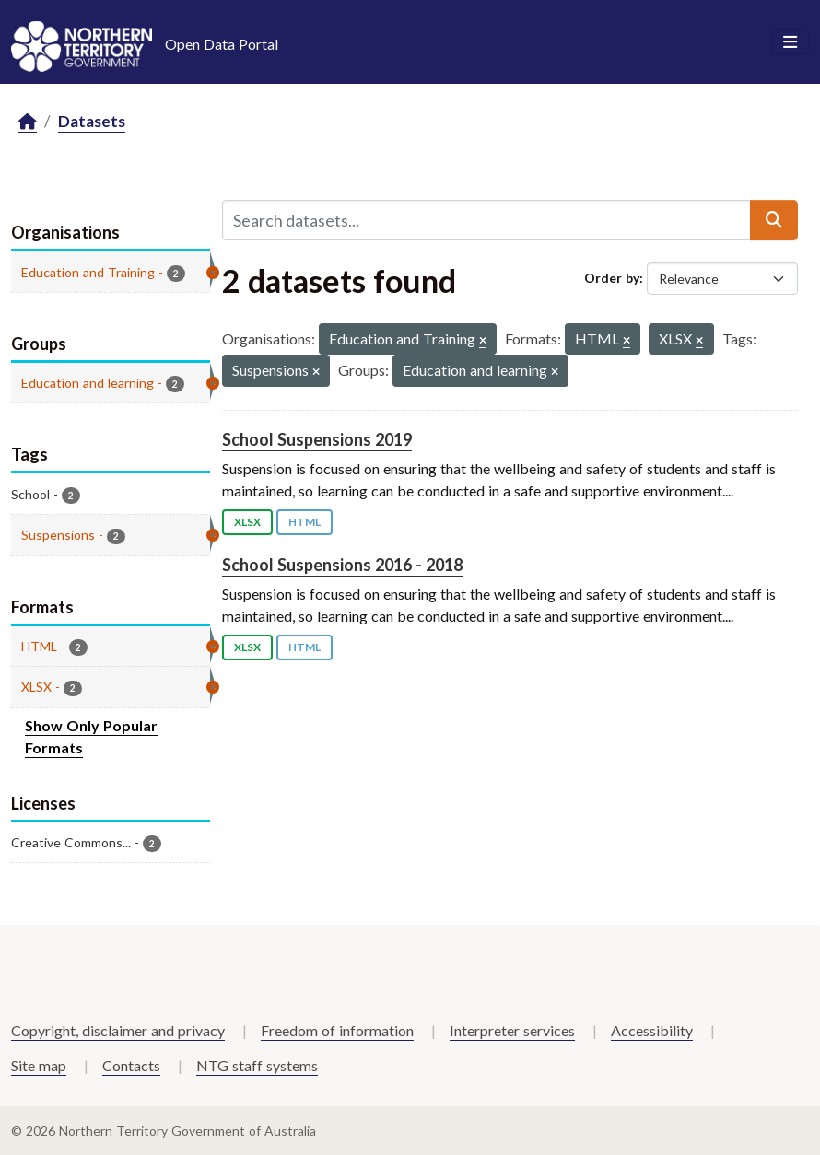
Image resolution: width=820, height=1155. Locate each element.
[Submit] (774, 220)
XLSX (247, 522)
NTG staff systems (257, 1065)
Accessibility (652, 1030)
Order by (611, 278)
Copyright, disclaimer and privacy (118, 1030)
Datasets (91, 121)
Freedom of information (337, 1030)
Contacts (131, 1065)
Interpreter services (512, 1030)
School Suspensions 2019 (317, 439)
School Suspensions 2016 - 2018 (342, 564)
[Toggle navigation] (790, 42)
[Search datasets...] (487, 220)
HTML (304, 522)
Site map (38, 1065)
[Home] (27, 122)
